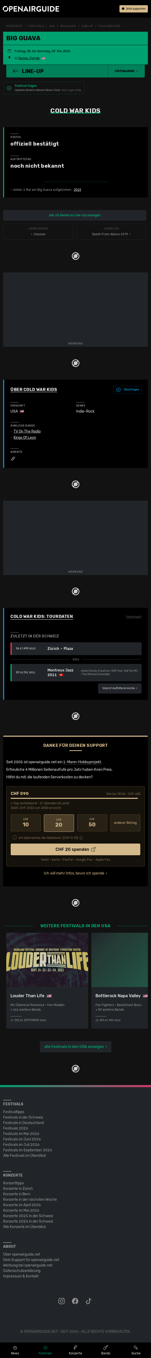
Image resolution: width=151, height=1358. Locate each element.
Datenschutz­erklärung (21, 1270)
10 (25, 823)
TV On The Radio (27, 431)
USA (52, 26)
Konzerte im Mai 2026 (21, 1210)
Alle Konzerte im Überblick (24, 1226)
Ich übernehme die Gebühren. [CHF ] (48, 837)
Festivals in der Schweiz (23, 1117)
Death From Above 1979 (111, 231)
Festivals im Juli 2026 (21, 1144)
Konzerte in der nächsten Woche (30, 1199)
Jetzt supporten (134, 9)
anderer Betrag (125, 823)
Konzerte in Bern (16, 1193)
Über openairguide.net (21, 1254)
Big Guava (68, 26)
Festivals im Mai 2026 (21, 1133)
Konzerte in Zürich (18, 1188)
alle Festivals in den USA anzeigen (74, 1046)
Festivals (36, 26)
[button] (126, 71)
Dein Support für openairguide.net (31, 1259)
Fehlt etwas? (134, 617)
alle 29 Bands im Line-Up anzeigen (74, 215)
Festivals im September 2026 (27, 1149)
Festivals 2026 (15, 1128)
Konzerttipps (13, 1182)
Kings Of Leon (25, 438)
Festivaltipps (13, 1111)
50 (92, 823)
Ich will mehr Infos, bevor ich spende (74, 873)
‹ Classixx (38, 231)
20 (59, 823)
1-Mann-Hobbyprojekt (82, 762)
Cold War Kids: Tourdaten (41, 616)
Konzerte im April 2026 (22, 1204)
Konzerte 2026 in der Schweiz (28, 1221)
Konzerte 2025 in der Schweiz (28, 1215)
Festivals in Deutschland (23, 1122)
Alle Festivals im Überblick (24, 1155)
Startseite (14, 26)
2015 (77, 189)
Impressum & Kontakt (21, 1276)
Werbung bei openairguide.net (27, 1265)
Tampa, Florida (29, 58)
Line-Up (87, 26)
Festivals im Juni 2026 (22, 1139)
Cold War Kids (109, 26)
